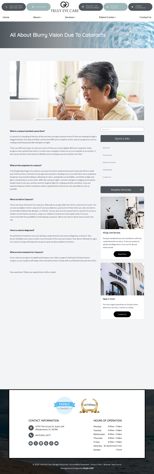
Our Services (107, 155)
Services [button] (70, 17)
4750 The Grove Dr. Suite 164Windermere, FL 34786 (49, 428)
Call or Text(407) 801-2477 (16, 7)
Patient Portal (115, 7)
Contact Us (145, 17)
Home (6, 17)
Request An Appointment (93, 7)
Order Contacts (140, 7)
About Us (106, 148)
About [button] (37, 17)
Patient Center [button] (107, 17)
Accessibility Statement (79, 464)
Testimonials (107, 170)
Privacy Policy (96, 464)
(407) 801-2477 (43, 435)
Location (41, 7)
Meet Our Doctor (109, 162)
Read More (122, 254)
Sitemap (107, 464)
